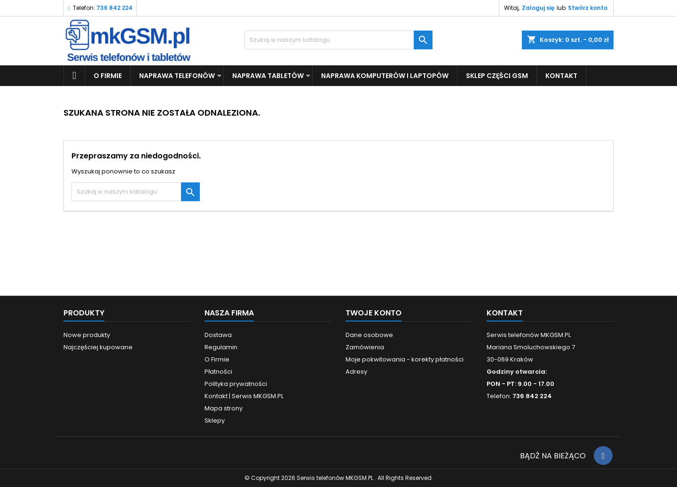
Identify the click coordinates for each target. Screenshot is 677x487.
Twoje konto (373, 312)
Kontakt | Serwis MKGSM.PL (244, 396)
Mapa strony (224, 408)
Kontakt (505, 312)
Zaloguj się (538, 8)
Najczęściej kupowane (98, 347)
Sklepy (215, 420)
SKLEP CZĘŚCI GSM (497, 75)
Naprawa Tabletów (268, 75)
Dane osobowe (369, 334)
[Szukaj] (338, 40)
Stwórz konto (587, 8)
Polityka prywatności (236, 383)
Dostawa (218, 334)
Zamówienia (365, 347)
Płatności (218, 371)
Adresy (356, 371)
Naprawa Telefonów (177, 75)
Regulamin (221, 347)
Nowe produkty (86, 334)
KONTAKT (561, 75)
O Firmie (108, 75)
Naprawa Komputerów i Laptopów (385, 75)
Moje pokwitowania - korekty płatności (405, 359)
